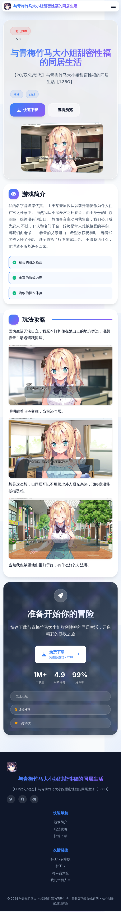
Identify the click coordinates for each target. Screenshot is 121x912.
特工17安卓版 (61, 860)
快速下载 (60, 837)
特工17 (61, 867)
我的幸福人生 (61, 881)
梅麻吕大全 (60, 874)
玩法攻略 (60, 830)
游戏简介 (60, 823)
